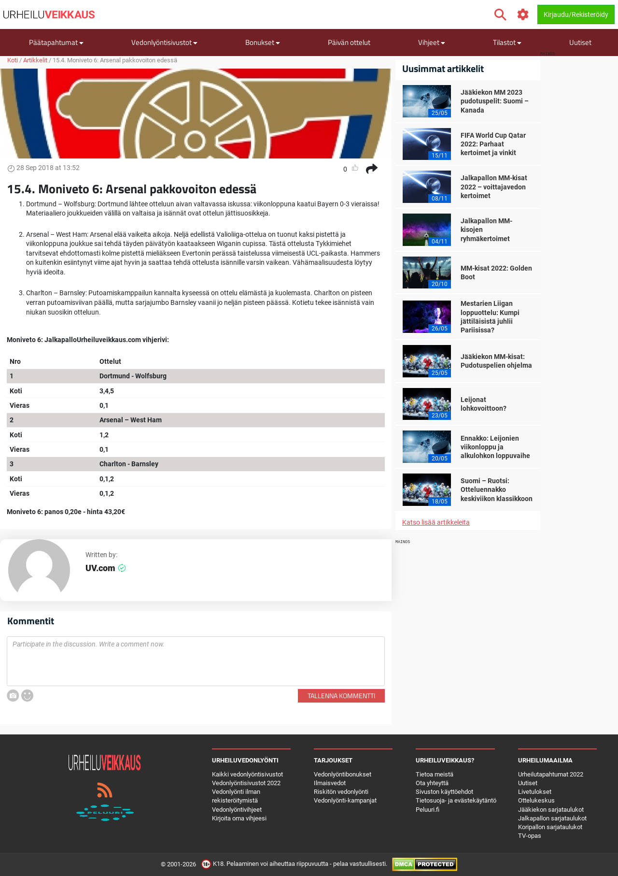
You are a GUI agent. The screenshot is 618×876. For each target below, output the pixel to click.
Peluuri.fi (427, 809)
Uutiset (580, 42)
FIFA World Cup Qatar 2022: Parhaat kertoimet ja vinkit (493, 144)
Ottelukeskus (536, 800)
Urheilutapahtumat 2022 (550, 774)
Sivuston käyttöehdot (444, 791)
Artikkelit (35, 60)
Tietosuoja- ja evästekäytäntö (456, 800)
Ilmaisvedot (330, 783)
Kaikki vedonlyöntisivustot (247, 774)
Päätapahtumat (56, 42)
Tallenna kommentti (341, 695)
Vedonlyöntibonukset (342, 774)
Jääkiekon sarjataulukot (551, 809)
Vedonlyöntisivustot (164, 42)
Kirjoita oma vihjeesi (239, 818)
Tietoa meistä (434, 774)
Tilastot (507, 42)
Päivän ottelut (349, 42)
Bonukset (262, 42)
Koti (12, 60)
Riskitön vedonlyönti (341, 791)
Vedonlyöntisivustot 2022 (246, 783)
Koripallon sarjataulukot (550, 827)
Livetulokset (534, 791)
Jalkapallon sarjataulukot (552, 818)
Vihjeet (431, 42)
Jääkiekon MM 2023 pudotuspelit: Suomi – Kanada (495, 101)
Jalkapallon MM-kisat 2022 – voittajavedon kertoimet (494, 186)
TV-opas (529, 835)
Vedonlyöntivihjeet (237, 809)
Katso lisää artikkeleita (436, 522)
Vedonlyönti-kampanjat (345, 800)
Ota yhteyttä (432, 783)
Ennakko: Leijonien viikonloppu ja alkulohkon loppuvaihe (495, 447)
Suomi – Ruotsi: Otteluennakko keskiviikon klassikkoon (497, 489)
